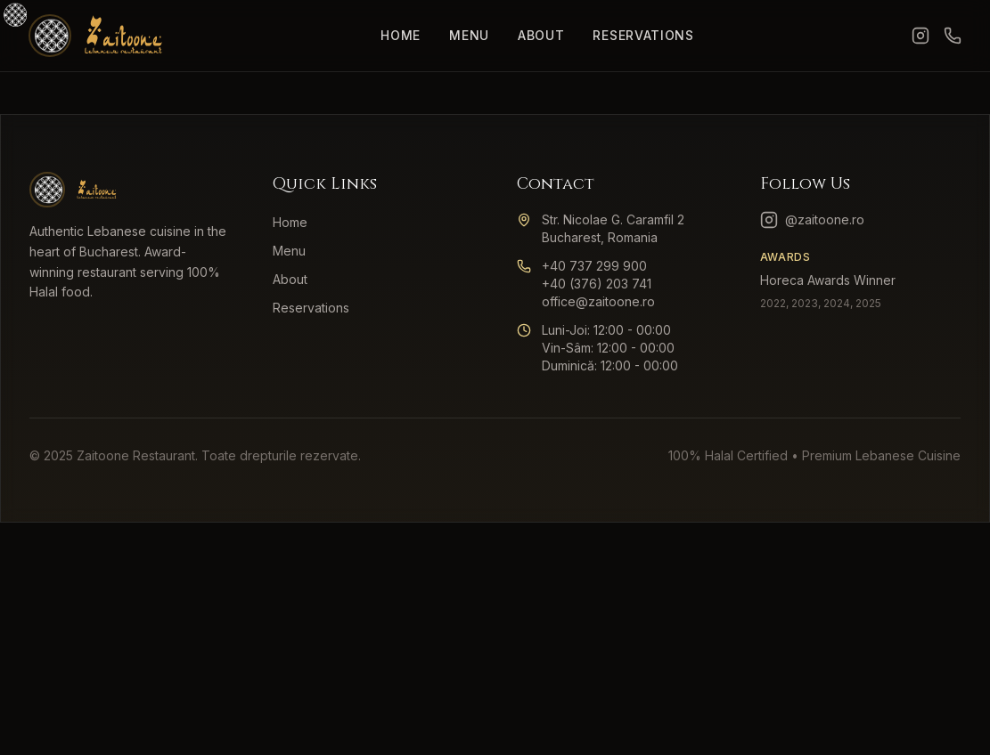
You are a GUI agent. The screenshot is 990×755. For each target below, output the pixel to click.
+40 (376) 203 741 (596, 283)
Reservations (643, 35)
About (541, 35)
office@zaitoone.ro (598, 301)
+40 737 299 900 (594, 265)
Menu (469, 35)
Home (400, 35)
